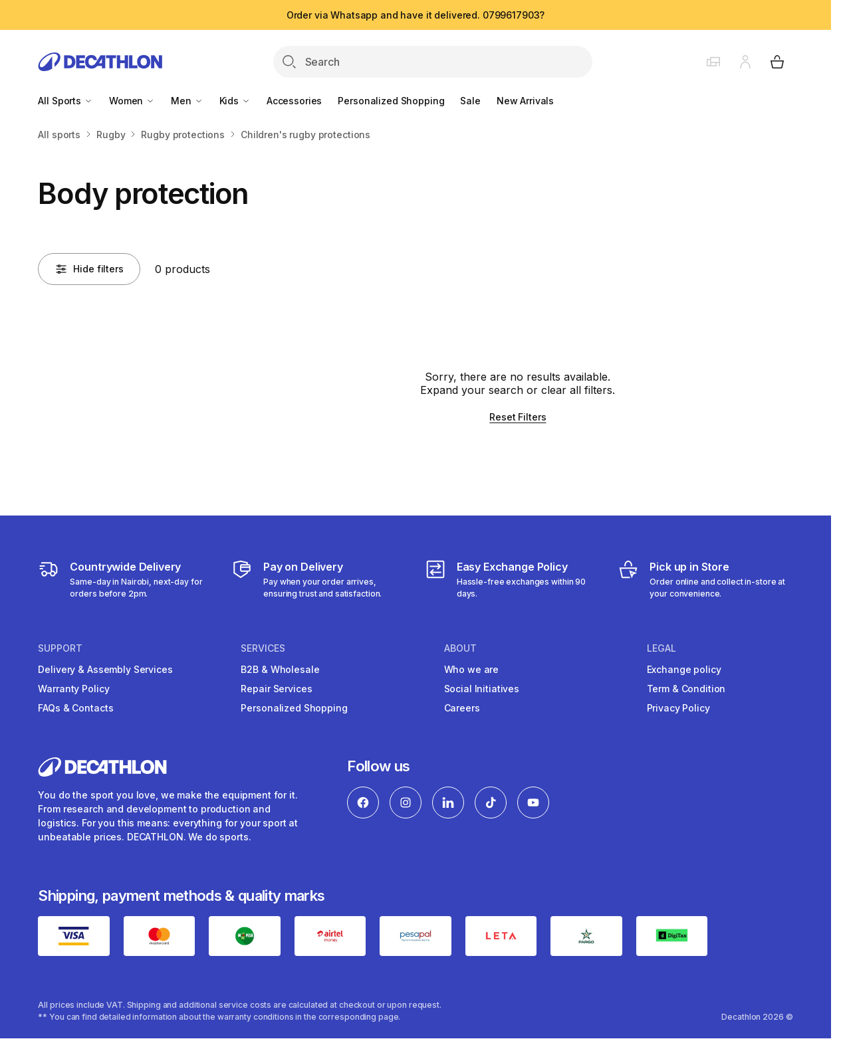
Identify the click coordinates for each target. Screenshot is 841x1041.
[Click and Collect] (705, 579)
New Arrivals (525, 100)
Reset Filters (517, 417)
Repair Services (276, 688)
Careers (462, 707)
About (460, 648)
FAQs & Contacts (75, 707)
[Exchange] (512, 579)
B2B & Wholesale (280, 669)
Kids (235, 100)
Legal (661, 648)
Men (187, 100)
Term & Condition (686, 688)
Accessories (294, 100)
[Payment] (318, 579)
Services (263, 648)
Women (132, 100)
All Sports (65, 100)
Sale (470, 100)
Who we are (471, 669)
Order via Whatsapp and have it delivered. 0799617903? (416, 15)
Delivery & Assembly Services (105, 669)
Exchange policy (684, 669)
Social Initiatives (481, 688)
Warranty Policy (73, 688)
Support (60, 648)
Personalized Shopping (391, 100)
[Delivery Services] (125, 579)
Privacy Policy (678, 707)
